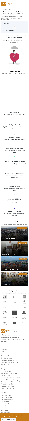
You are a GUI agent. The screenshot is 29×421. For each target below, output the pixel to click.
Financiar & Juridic (14, 186)
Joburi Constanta (6, 408)
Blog (2, 352)
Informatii (19, 417)
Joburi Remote (5, 406)
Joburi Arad (4, 410)
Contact (3, 354)
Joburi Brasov (5, 401)
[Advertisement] (14, 90)
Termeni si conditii (6, 364)
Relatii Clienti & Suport (14, 199)
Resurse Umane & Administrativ (14, 174)
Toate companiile (6, 358)
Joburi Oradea (5, 404)
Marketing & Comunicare (14, 125)
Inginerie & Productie (14, 211)
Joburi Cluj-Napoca (7, 399)
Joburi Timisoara (6, 397)
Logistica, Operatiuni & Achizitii (14, 148)
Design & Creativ (14, 137)
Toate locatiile (5, 412)
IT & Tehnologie (14, 112)
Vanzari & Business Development (14, 161)
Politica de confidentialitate (9, 362)
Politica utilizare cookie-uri (9, 360)
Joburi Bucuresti (6, 395)
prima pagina (14, 42)
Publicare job (5, 356)
